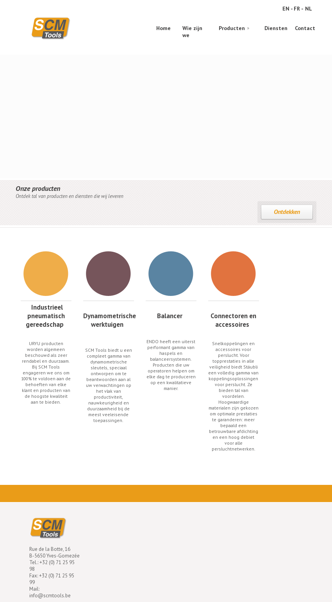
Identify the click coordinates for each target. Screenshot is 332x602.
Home (163, 28)
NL (308, 8)
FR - (298, 8)
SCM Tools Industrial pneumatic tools (50, 28)
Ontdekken (287, 212)
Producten (232, 28)
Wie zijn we (192, 30)
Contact (305, 28)
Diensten (275, 28)
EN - (287, 8)
